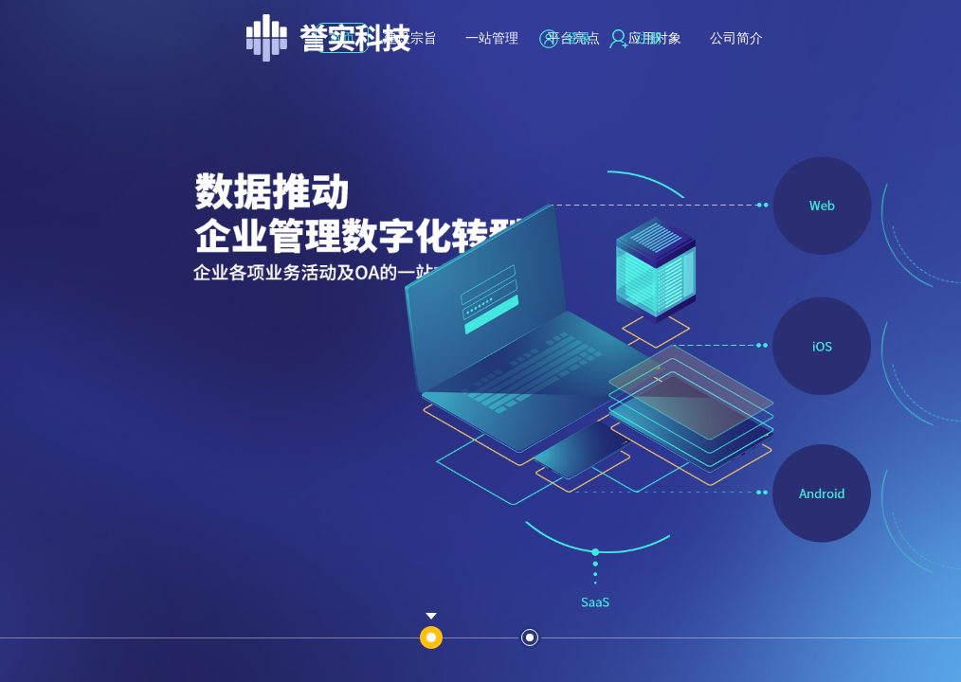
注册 (635, 37)
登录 (565, 37)
